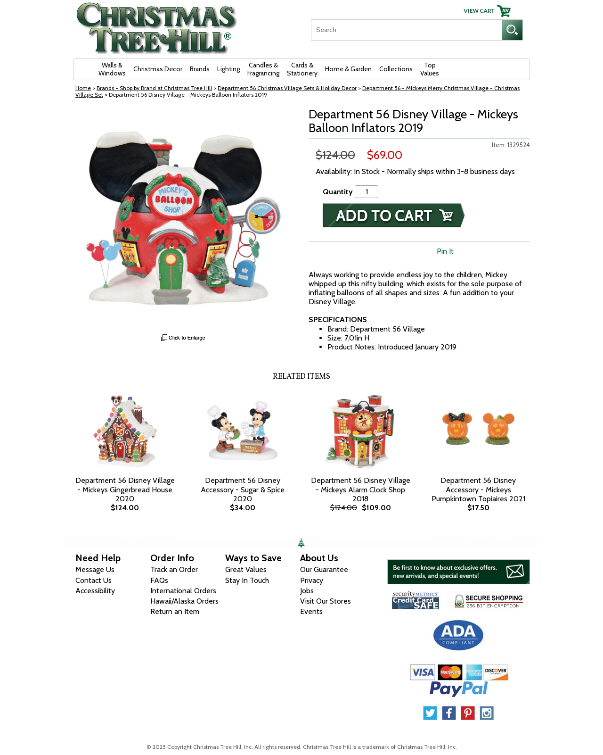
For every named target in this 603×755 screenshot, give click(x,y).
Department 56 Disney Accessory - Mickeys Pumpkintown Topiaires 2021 (478, 489)
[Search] (406, 30)
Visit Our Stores (325, 601)
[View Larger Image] (183, 218)
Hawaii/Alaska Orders (184, 601)
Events (311, 611)
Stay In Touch (247, 580)
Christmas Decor (157, 69)
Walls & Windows (112, 69)
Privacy (311, 580)
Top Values (429, 69)
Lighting (228, 69)
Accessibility (95, 590)
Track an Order (174, 569)
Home (83, 87)
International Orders (183, 590)
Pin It (445, 251)
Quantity (338, 191)
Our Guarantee (324, 569)
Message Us (94, 569)
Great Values (246, 569)
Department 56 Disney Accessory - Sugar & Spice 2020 (243, 489)
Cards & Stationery (302, 69)
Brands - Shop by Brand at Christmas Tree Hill (154, 87)
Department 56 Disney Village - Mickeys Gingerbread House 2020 (125, 489)
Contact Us (93, 580)
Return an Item (174, 611)
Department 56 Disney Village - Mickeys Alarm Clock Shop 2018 (360, 489)
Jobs (307, 590)
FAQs (159, 580)
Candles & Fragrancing (263, 69)
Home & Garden (348, 69)
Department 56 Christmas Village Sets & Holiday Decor (287, 87)
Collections (396, 69)
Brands (200, 69)
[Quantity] (366, 191)
